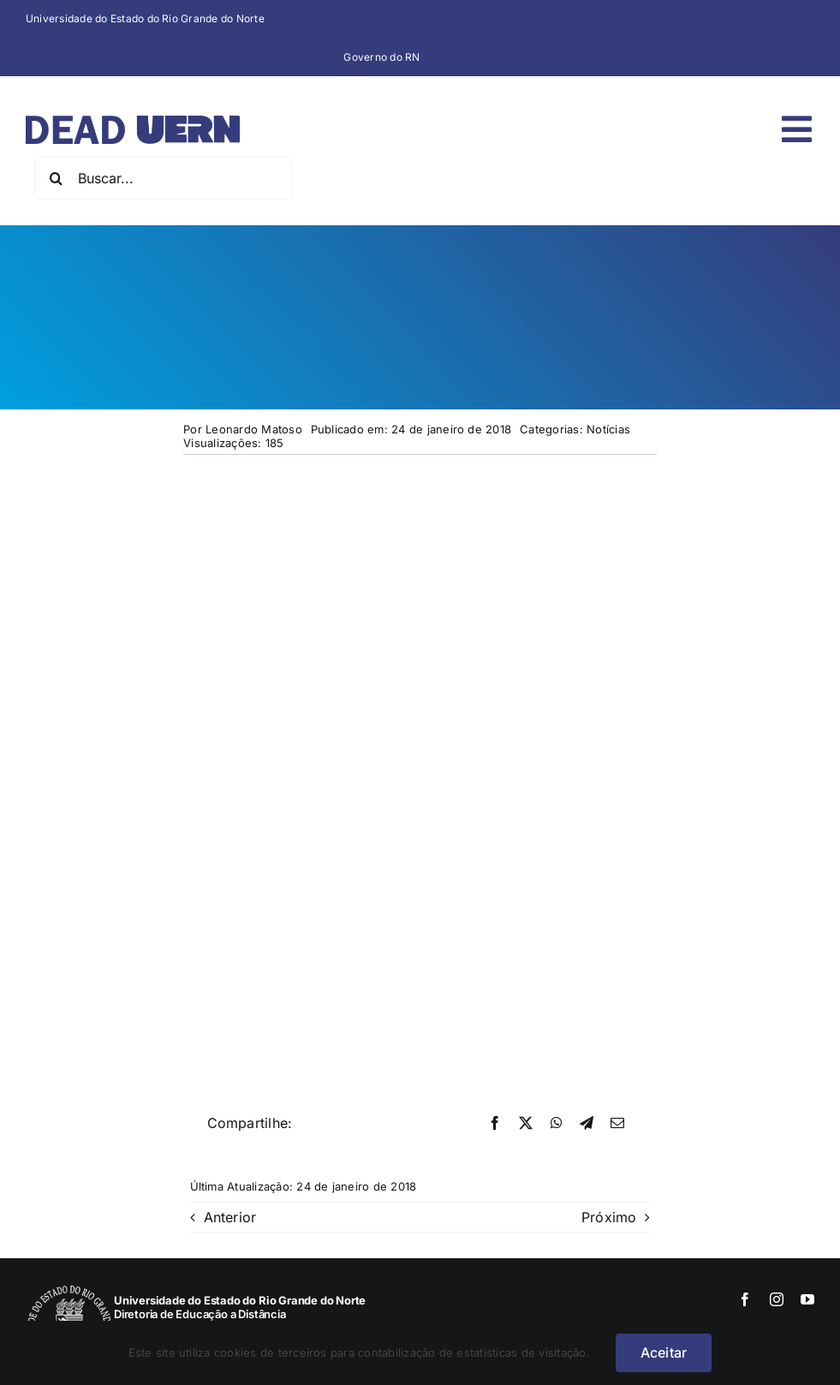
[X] (525, 1124)
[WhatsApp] (556, 1124)
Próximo (609, 1217)
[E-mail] (617, 1124)
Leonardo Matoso (254, 429)
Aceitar (664, 1352)
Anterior (230, 1217)
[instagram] (776, 1299)
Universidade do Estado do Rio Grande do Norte (145, 18)
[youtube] (807, 1299)
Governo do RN (381, 57)
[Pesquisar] (55, 178)
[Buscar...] (163, 178)
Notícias (608, 429)
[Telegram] (586, 1124)
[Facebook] (495, 1124)
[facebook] (745, 1299)
